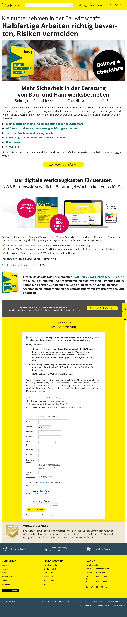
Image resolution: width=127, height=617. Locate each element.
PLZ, (27, 450)
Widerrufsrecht (44, 483)
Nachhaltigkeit (7, 577)
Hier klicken (45, 503)
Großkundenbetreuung (52, 569)
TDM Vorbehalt (98, 602)
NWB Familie (6, 584)
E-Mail (29, 455)
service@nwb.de (102, 569)
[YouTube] (97, 587)
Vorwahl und (29, 473)
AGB (44, 491)
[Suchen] (70, 5)
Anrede (29, 427)
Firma (28, 421)
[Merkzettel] (80, 4)
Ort (31, 450)
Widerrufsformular (11, 590)
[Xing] (106, 587)
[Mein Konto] (93, 4)
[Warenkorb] (119, 4)
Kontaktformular (92, 565)
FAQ (45, 584)
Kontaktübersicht (50, 565)
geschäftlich (45, 417)
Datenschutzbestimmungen (36, 493)
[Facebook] (87, 587)
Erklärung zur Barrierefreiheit (111, 606)
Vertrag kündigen (67, 602)
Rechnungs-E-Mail (30, 461)
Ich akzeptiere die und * (37, 492)
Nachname (30, 437)
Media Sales (48, 573)
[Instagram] (92, 587)
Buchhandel (48, 577)
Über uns (5, 565)
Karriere (5, 569)
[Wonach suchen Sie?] (46, 5)
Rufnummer (31, 477)
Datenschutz (83, 602)
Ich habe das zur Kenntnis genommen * (43, 484)
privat (55, 417)
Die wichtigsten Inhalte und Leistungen (20, 265)
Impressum (45, 602)
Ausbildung (6, 573)
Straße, (29, 442)
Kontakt (109, 4)
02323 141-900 (55, 550)
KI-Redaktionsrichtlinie (85, 606)
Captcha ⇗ (53, 505)
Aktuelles (5, 580)
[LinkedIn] (102, 587)
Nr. (27, 445)
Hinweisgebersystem (116, 602)
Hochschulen (49, 580)
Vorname (30, 432)
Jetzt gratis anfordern (36, 510)
